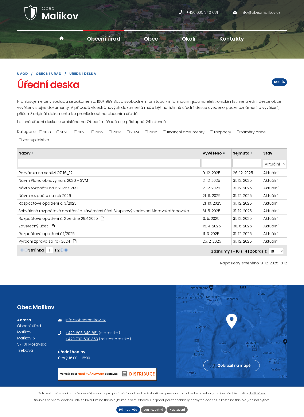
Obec (151, 38)
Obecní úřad (103, 38)
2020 (64, 131)
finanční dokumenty (185, 131)
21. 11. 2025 (212, 194)
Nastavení (179, 409)
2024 (134, 131)
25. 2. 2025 (212, 240)
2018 (47, 131)
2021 (82, 131)
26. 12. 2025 (243, 171)
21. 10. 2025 (212, 202)
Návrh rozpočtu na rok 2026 (45, 194)
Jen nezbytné (153, 409)
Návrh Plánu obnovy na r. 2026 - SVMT (54, 179)
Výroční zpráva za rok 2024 (47, 240)
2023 (117, 131)
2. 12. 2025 (212, 179)
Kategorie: (26, 131)
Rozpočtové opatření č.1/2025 (47, 232)
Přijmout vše (127, 409)
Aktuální (271, 171)
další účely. (257, 393)
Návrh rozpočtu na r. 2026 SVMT (48, 186)
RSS (279, 83)
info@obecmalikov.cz (86, 317)
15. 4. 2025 (212, 224)
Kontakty (231, 38)
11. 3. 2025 (211, 232)
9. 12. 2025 (212, 171)
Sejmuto (241, 153)
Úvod (61, 39)
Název (25, 153)
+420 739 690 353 (82, 336)
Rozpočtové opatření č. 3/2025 (48, 202)
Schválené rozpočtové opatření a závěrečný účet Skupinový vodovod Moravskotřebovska (104, 209)
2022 (99, 131)
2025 (153, 131)
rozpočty (222, 131)
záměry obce (253, 131)
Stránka (36, 249)
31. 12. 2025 (242, 179)
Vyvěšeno (212, 153)
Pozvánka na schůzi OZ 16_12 (46, 171)
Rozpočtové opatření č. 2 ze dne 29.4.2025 (61, 217)
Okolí (188, 38)
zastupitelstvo (36, 139)
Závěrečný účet (37, 224)
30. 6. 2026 (242, 224)
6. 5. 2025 (211, 217)
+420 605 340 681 (82, 330)
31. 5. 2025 (212, 209)
